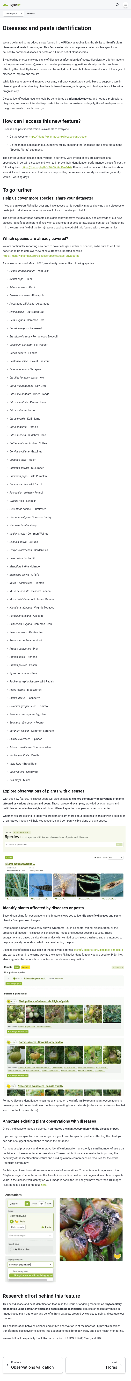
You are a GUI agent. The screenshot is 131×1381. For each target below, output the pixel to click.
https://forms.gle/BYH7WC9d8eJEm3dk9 (47, 167)
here (43, 1184)
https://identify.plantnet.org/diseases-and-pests (58, 136)
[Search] (117, 4)
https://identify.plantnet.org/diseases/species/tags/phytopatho (41, 255)
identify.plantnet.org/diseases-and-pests (98, 949)
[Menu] (125, 5)
